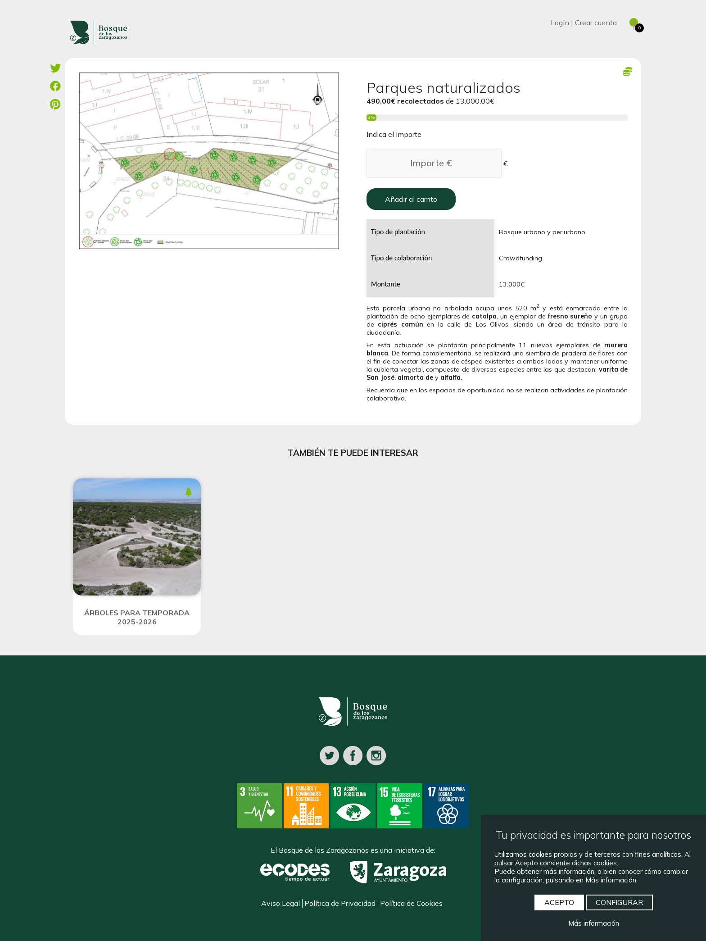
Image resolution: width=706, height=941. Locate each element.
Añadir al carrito (411, 199)
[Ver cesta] (630, 23)
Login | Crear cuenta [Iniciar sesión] (584, 22)
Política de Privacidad (340, 903)
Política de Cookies (411, 903)
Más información (593, 923)
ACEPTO (559, 902)
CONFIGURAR (619, 902)
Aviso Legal (280, 903)
